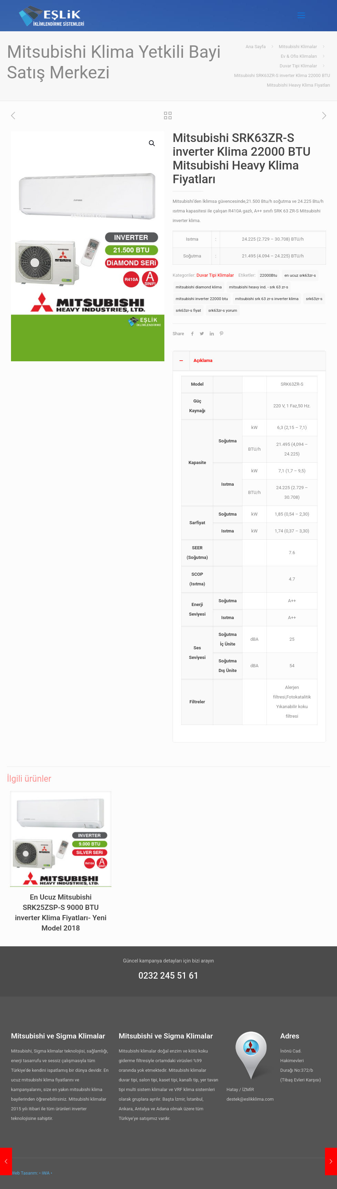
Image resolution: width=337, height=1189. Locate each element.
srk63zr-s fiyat (188, 310)
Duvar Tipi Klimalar (298, 65)
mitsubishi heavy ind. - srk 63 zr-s (258, 287)
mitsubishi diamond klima (199, 287)
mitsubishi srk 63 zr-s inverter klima (266, 298)
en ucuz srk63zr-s (300, 275)
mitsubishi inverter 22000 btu (202, 298)
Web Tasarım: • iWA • (31, 1173)
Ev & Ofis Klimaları (299, 56)
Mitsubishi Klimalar (298, 46)
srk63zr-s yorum (222, 310)
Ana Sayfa (255, 46)
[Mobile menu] (301, 15)
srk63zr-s (314, 298)
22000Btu (268, 275)
